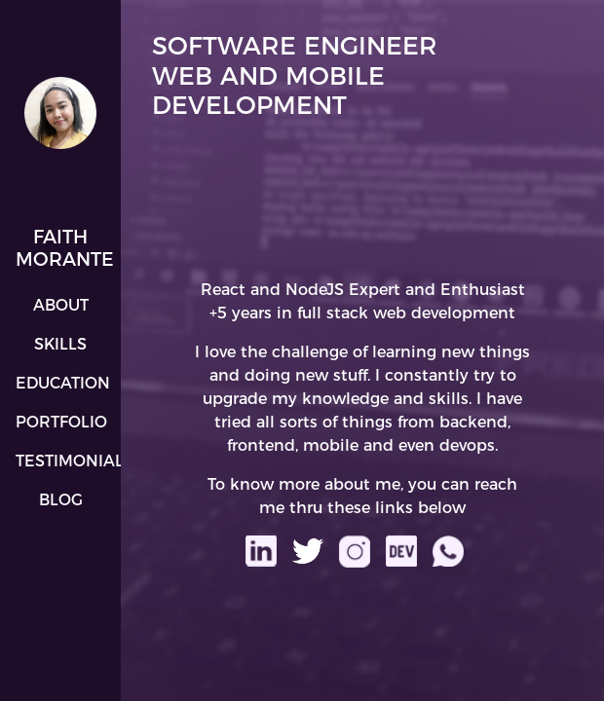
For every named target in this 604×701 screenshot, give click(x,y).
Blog (61, 500)
